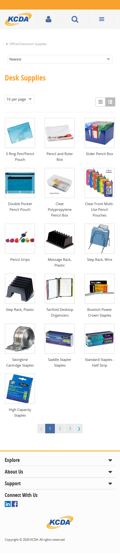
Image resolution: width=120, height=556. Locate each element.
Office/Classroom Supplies (28, 44)
